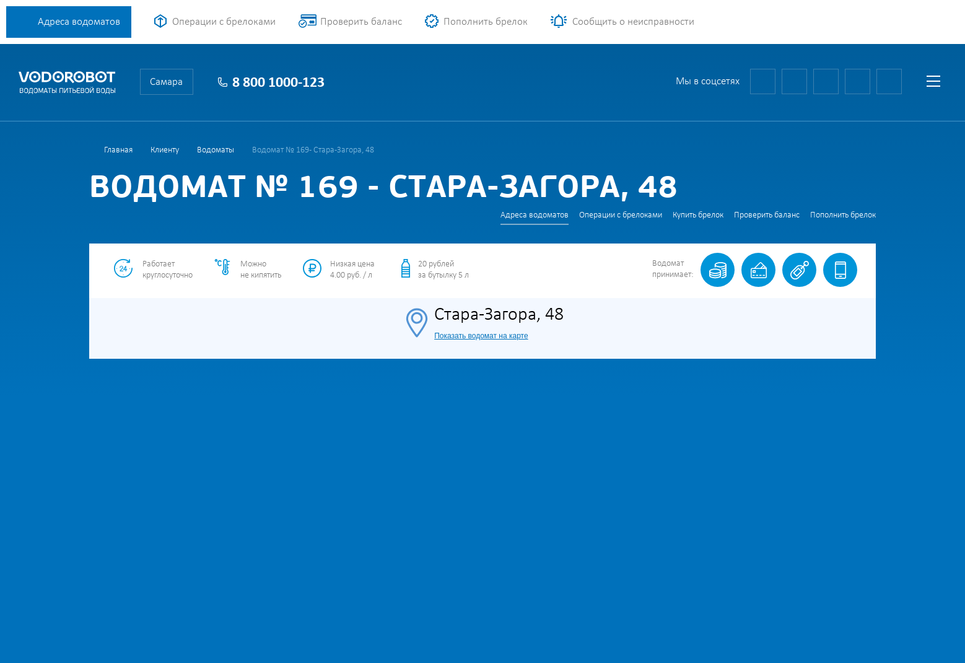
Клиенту (165, 150)
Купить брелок (698, 215)
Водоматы (215, 150)
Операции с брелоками (224, 22)
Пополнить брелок (485, 22)
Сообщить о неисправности (633, 22)
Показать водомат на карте (481, 336)
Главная (118, 150)
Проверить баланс (361, 22)
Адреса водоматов (79, 22)
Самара (166, 82)
